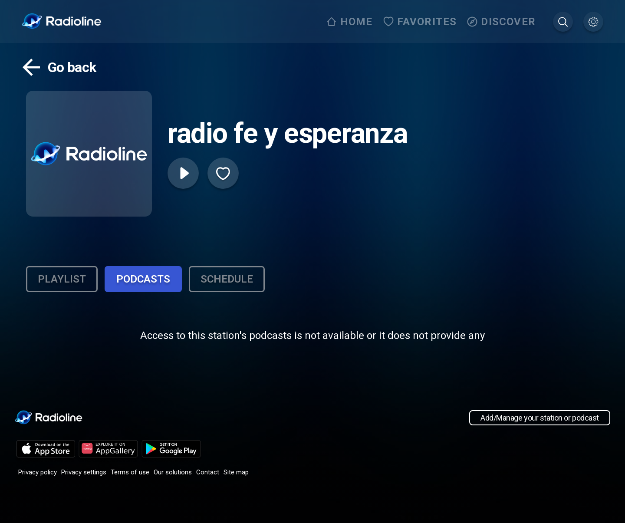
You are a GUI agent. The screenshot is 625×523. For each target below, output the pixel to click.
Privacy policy (37, 472)
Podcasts (143, 279)
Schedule (227, 279)
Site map (236, 472)
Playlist (62, 279)
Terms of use (130, 472)
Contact (207, 472)
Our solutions (173, 472)
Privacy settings (83, 472)
